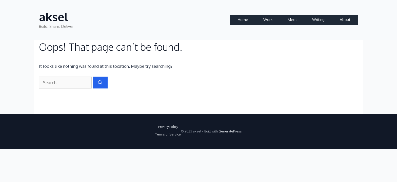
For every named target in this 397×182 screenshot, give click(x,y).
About (345, 19)
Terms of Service (168, 134)
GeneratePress (230, 131)
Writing (318, 19)
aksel (53, 17)
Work (267, 19)
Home (243, 19)
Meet (292, 19)
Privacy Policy (168, 127)
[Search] (100, 83)
